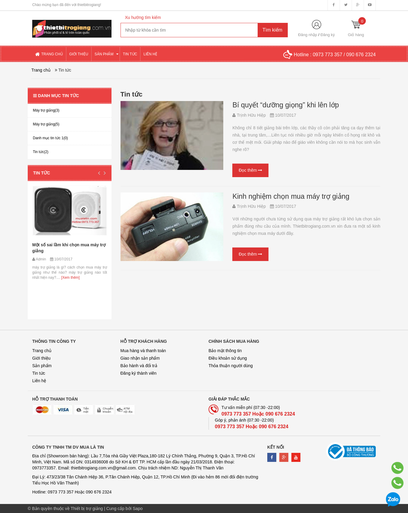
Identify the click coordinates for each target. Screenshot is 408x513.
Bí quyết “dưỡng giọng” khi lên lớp (282, 105)
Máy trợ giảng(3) (46, 110)
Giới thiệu (41, 358)
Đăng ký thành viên (139, 373)
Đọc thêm (250, 170)
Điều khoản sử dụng (228, 358)
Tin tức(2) (41, 152)
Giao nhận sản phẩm (140, 358)
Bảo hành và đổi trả (139, 365)
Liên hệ (39, 380)
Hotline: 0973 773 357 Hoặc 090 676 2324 (71, 492)
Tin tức (41, 172)
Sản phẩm (42, 365)
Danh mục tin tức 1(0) (50, 138)
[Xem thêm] (70, 277)
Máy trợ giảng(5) (46, 124)
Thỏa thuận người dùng (231, 365)
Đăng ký (327, 34)
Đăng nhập (307, 34)
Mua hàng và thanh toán (143, 350)
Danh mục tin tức (56, 95)
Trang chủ (42, 350)
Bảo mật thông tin (225, 350)
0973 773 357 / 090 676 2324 (344, 54)
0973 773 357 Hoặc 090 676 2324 (258, 413)
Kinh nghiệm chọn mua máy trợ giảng (287, 196)
